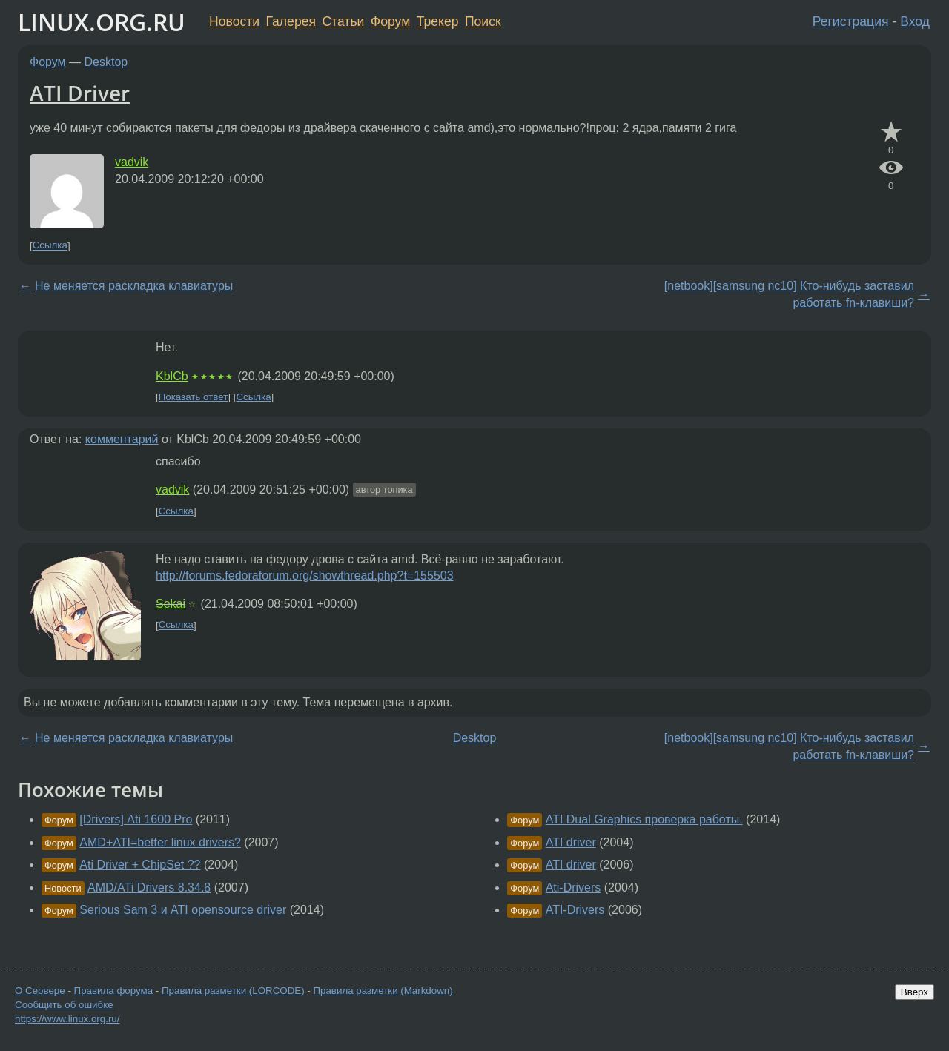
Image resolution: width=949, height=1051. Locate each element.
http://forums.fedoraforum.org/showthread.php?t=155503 (305, 575)
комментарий (122, 439)
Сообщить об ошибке (64, 1004)
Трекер (438, 21)
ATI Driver (80, 93)
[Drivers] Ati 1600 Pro (135, 819)
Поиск (483, 21)
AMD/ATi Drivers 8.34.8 (149, 887)
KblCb (172, 376)
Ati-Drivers (573, 887)
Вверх (914, 992)
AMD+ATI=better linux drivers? (160, 842)
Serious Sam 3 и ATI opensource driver (182, 910)
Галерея (291, 21)
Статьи (343, 21)
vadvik (131, 162)
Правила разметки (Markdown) (382, 990)
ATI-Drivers (575, 910)
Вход (915, 21)
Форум (390, 21)
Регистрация (851, 21)
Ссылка (50, 245)
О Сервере (40, 990)
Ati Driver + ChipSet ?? (139, 864)
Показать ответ (193, 396)
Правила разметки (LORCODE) (233, 990)
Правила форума (113, 990)
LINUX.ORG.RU (101, 22)
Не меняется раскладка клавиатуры (134, 285)
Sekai (170, 603)
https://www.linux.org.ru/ (67, 1018)
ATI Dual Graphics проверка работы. (644, 819)
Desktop (106, 62)
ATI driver (571, 842)
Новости (234, 21)
